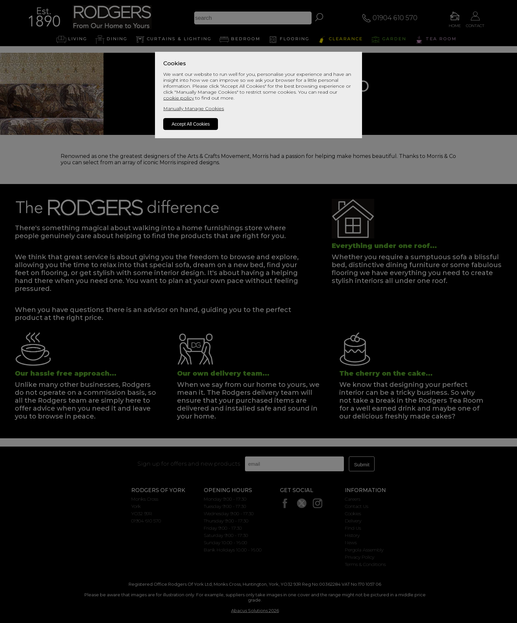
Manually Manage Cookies (193, 108)
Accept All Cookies (190, 124)
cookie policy (178, 98)
